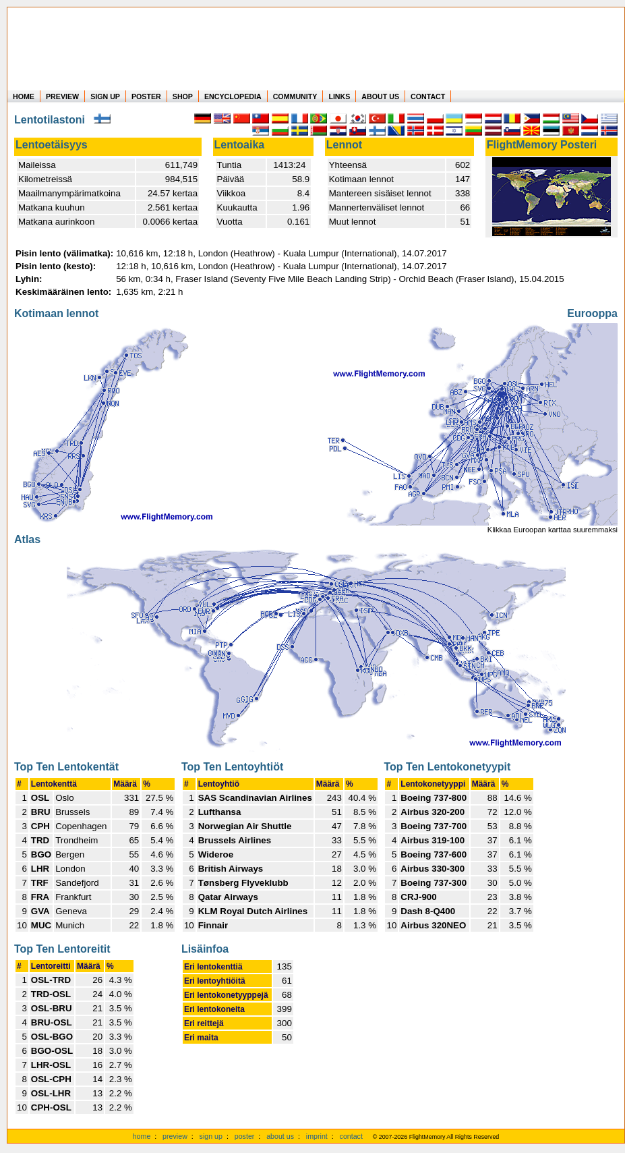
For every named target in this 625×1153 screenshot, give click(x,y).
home (142, 1136)
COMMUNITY (295, 96)
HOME (23, 96)
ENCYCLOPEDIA (233, 96)
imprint (317, 1136)
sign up (211, 1136)
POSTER (146, 96)
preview (174, 1136)
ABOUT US (380, 96)
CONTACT (428, 96)
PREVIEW (62, 96)
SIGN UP (105, 96)
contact (351, 1136)
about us (280, 1136)
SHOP (183, 96)
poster (245, 1136)
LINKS (339, 96)
